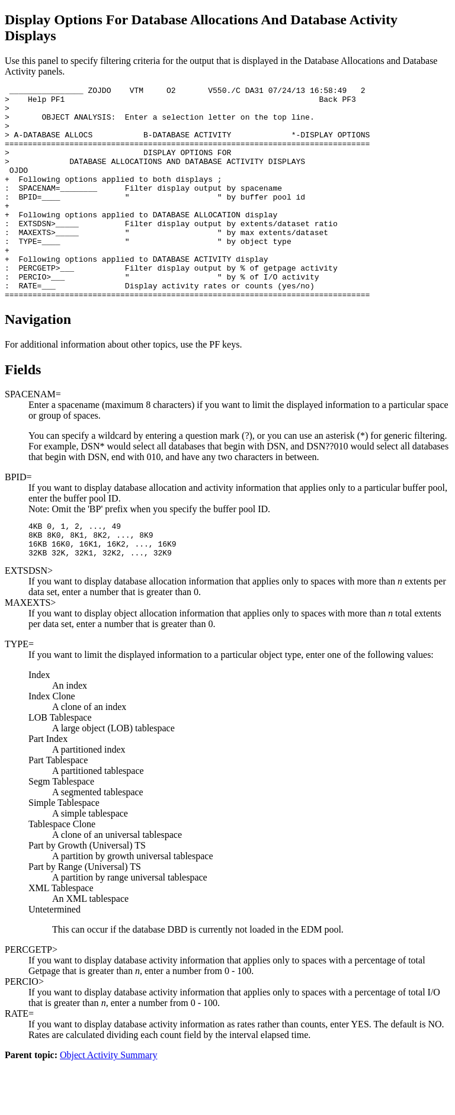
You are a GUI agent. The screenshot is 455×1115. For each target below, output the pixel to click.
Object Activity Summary (108, 1105)
